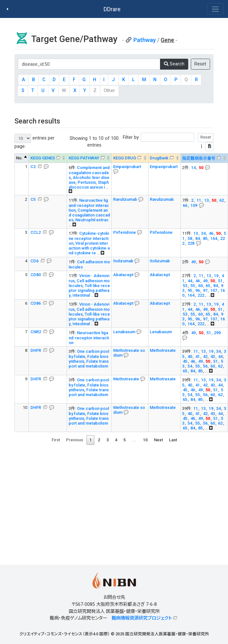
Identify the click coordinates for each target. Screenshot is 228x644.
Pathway (144, 40)
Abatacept (123, 274)
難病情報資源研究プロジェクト (142, 618)
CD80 (36, 274)
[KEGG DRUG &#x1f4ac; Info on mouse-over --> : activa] (130, 158)
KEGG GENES (42, 158)
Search (174, 64)
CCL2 (36, 232)
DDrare (112, 9)
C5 (33, 199)
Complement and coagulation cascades (89, 172)
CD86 (36, 303)
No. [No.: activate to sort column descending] (19, 158)
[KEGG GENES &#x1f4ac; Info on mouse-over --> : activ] (48, 158)
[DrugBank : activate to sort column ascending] (164, 158)
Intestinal (81, 295)
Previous (74, 439)
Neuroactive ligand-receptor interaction (89, 205)
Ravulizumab (125, 199)
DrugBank (159, 158)
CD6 (34, 260)
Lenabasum (124, 331)
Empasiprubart (127, 166)
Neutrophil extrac (92, 219)
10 (145, 439)
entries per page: (34, 141)
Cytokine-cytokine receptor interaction (89, 238)
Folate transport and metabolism (89, 364)
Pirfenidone (125, 232)
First (56, 439)
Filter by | (168, 142)
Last (173, 439)
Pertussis (87, 182)
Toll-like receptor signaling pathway (89, 290)
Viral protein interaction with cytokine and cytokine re (89, 248)
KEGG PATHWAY (84, 158)
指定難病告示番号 (198, 158)
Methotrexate (163, 350)
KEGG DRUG (124, 158)
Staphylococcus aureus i (89, 185)
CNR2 (36, 331)
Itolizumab (123, 260)
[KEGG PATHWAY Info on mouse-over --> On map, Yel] (89, 158)
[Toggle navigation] (215, 9)
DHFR (36, 350)
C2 (33, 166)
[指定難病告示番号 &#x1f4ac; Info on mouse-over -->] (204, 158)
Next (158, 439)
